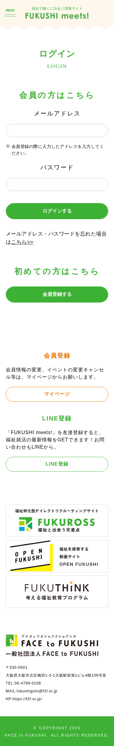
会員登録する (57, 294)
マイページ (57, 393)
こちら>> (22, 242)
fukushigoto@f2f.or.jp (37, 691)
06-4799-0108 (28, 683)
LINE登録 (57, 464)
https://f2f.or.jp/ (27, 699)
